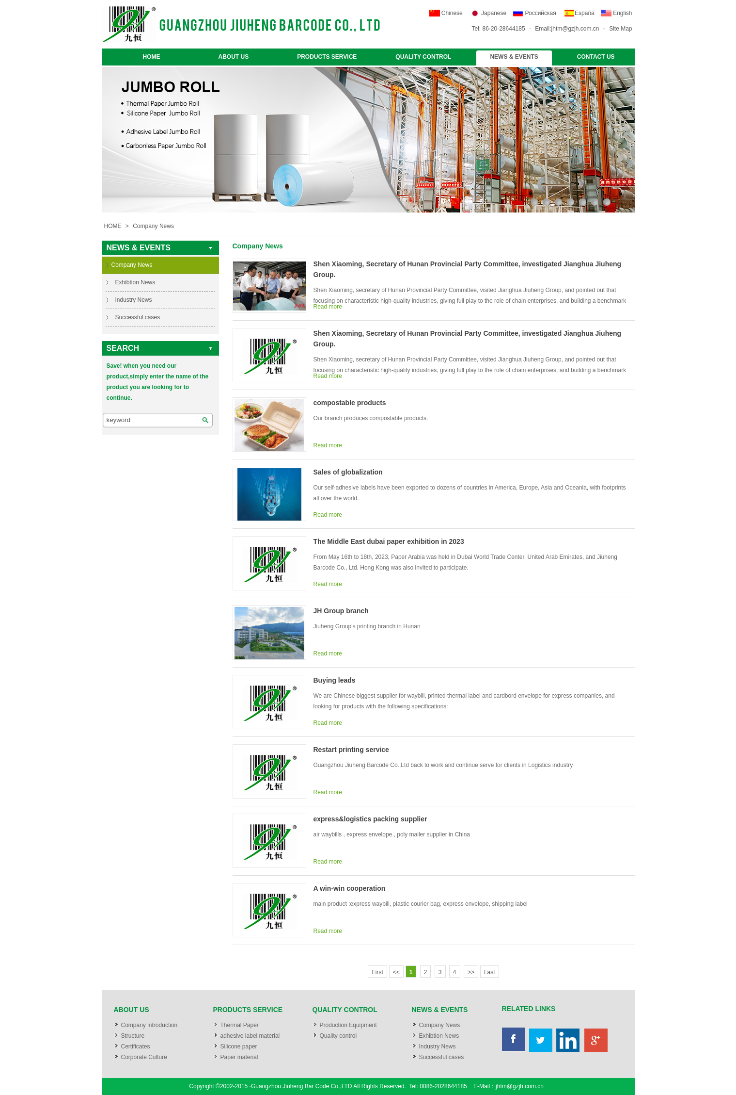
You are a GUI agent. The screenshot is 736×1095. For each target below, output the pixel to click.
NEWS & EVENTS (514, 56)
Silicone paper (238, 1046)
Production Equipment (348, 1025)
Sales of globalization (348, 472)
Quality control (338, 1035)
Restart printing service (351, 749)
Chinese (452, 13)
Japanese (493, 13)
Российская (540, 13)
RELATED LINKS (529, 1009)
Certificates (135, 1046)
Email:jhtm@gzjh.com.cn (567, 28)
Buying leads (334, 680)
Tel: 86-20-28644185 (498, 28)
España (585, 13)
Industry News (133, 299)
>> (471, 972)
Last (489, 972)
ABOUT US (234, 56)
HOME (151, 56)
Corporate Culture (144, 1057)
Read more (327, 306)
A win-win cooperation (349, 888)
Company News (153, 226)
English (622, 13)
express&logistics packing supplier (370, 819)
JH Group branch (341, 611)
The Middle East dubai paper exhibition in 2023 (388, 541)
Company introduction (149, 1025)
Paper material (239, 1057)
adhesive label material (250, 1035)
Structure (133, 1035)
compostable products (349, 403)
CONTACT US (596, 56)
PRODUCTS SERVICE (327, 56)
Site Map (620, 28)
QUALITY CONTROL (423, 56)
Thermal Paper (239, 1025)
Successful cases (137, 317)
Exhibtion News (135, 282)
